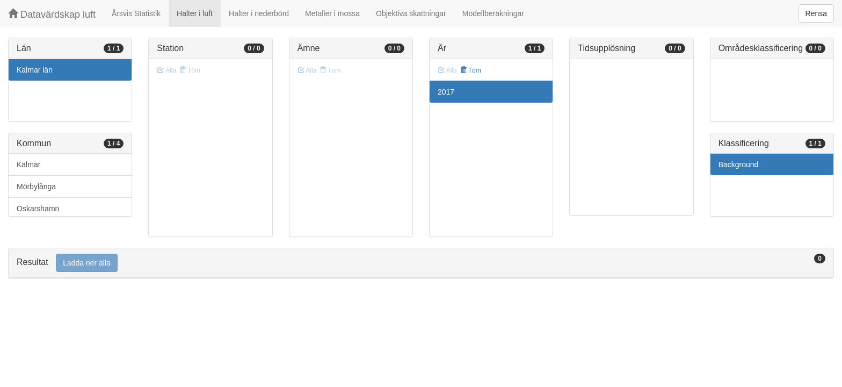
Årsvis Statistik (136, 13)
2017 (446, 92)
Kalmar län (35, 70)
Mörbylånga (36, 186)
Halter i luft (195, 13)
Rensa (816, 13)
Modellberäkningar (493, 13)
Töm (470, 70)
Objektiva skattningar (411, 13)
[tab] (421, 263)
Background (738, 164)
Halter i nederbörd (259, 13)
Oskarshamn (38, 208)
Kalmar (28, 164)
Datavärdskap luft (52, 14)
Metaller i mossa (332, 13)
